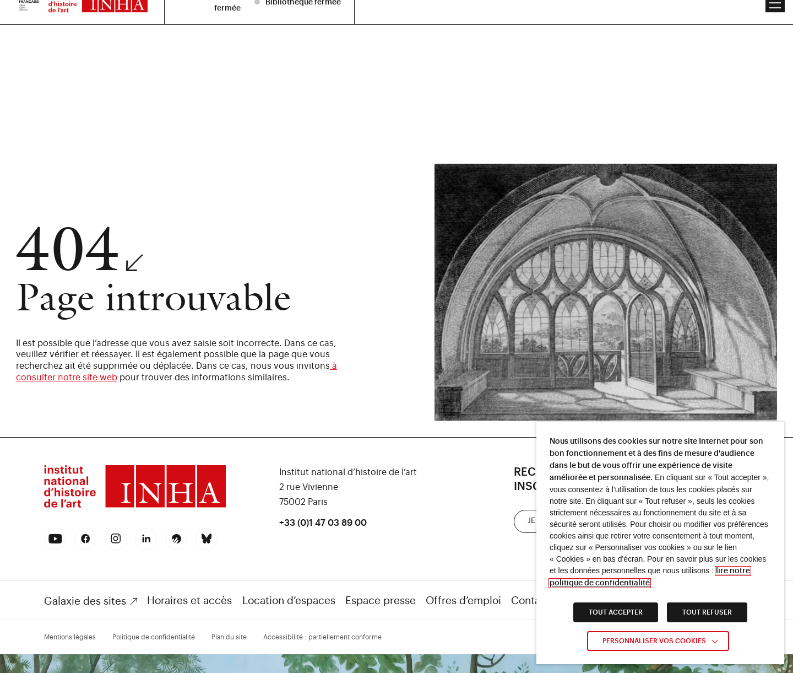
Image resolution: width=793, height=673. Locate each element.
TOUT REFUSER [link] (707, 612)
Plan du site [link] (229, 637)
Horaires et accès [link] (189, 600)
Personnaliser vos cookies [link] (654, 641)
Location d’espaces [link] (288, 600)
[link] (135, 506)
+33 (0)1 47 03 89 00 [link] (323, 523)
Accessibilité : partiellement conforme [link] (322, 637)
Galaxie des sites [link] (85, 601)
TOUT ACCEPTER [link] (616, 612)
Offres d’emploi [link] (463, 600)
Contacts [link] (533, 600)
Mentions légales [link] (70, 637)
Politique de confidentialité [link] (153, 637)
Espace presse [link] (380, 600)
